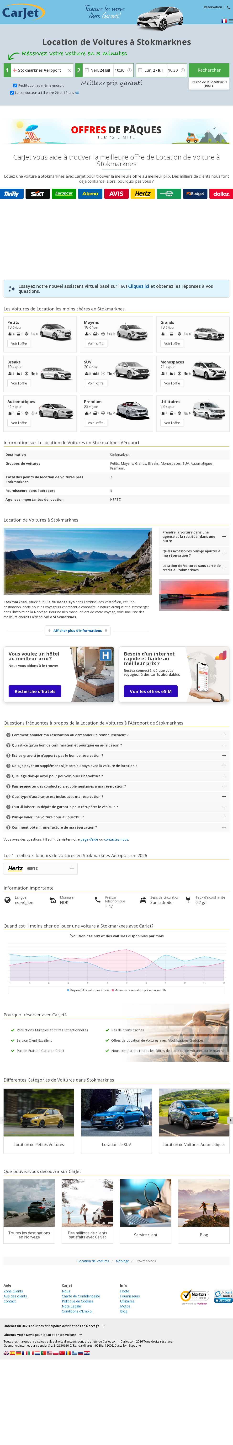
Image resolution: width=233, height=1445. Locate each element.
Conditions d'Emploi (77, 1311)
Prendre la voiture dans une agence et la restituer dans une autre (189, 536)
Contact (10, 1301)
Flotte (124, 1291)
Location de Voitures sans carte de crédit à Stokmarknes (192, 567)
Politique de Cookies (77, 1301)
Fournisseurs (130, 1296)
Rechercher (209, 70)
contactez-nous (116, 839)
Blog (123, 1311)
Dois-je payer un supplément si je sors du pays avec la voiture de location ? (74, 765)
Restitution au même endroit (41, 85)
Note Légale (71, 1306)
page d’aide (89, 839)
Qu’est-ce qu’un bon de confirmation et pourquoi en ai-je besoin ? (67, 745)
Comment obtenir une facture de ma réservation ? (54, 827)
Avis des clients (15, 1296)
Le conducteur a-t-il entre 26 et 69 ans (47, 92)
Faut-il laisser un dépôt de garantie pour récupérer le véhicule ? (65, 807)
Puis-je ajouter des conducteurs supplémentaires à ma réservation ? (69, 786)
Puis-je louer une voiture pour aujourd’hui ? (48, 817)
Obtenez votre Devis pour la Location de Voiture (40, 1335)
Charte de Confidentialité (81, 1296)
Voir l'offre (19, 343)
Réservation (213, 7)
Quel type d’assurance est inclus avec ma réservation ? (57, 796)
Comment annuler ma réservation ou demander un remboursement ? (70, 735)
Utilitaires (127, 1301)
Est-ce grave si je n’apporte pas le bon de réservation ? (57, 755)
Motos (125, 1306)
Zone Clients (13, 1291)
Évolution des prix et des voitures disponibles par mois (116, 936)
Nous (66, 1291)
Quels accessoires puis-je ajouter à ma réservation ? (191, 553)
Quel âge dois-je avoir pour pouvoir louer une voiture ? (57, 776)
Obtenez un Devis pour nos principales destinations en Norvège (52, 1326)
